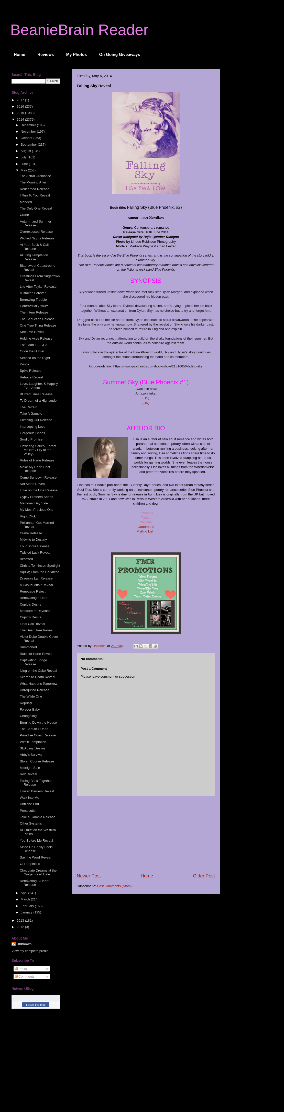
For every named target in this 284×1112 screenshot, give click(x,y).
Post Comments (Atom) (114, 886)
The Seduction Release (37, 319)
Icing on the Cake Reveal (38, 671)
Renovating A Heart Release (34, 883)
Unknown (24, 944)
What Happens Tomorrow (38, 684)
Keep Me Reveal (32, 332)
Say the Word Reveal (35, 857)
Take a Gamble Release (37, 817)
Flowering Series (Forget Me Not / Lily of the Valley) (38, 450)
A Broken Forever (33, 293)
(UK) (146, 403)
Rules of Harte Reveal (36, 654)
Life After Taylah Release (38, 286)
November (29, 131)
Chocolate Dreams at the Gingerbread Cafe (38, 872)
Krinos (24, 364)
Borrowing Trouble (33, 300)
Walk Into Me (29, 798)
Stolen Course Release (37, 761)
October (27, 138)
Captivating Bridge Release (33, 662)
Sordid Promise (31, 439)
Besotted (26, 559)
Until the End (29, 804)
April (24, 893)
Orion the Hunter (32, 351)
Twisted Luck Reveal (35, 552)
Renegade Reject (32, 591)
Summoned (28, 647)
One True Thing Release (38, 325)
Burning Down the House (38, 722)
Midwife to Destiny (33, 539)
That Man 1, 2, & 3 (33, 345)
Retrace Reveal (31, 377)
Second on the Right (35, 358)
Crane (24, 215)
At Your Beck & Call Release (34, 247)
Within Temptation (33, 742)
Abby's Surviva (31, 755)
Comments (25, 976)
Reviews (45, 54)
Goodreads (146, 527)
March (26, 899)
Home (19, 54)
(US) (146, 398)
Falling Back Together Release (36, 783)
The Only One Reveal (36, 208)
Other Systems (31, 823)
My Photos (76, 54)
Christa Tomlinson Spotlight (40, 565)
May (24, 170)
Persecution (28, 811)
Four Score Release (34, 546)
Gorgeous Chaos (32, 433)
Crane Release (31, 533)
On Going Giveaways (119, 54)
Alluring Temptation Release (34, 257)
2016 (21, 106)
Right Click (28, 516)
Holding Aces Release (36, 338)
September (29, 144)
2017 (21, 100)
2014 (21, 119)
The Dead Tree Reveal (36, 630)
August (26, 151)
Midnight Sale (30, 768)
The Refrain (28, 407)
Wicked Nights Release (37, 238)
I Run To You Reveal (35, 195)
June (25, 164)
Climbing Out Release (36, 420)
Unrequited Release (34, 690)
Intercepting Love (32, 426)
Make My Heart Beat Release (35, 469)
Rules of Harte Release (37, 460)
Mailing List (145, 531)
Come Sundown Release (38, 477)
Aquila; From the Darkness (39, 572)
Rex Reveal (28, 774)
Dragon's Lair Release (36, 578)
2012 (21, 927)
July (24, 157)
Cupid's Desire (30, 604)
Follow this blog (36, 1004)
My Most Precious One (36, 510)
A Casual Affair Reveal (36, 585)
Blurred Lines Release (36, 394)
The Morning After (33, 182)
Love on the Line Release (38, 490)
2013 (21, 920)
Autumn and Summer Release (35, 223)
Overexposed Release (36, 232)
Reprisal (26, 703)
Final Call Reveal (32, 624)
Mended (26, 202)
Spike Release (30, 371)
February (28, 906)
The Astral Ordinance (35, 176)
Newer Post (89, 875)
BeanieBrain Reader (79, 29)
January (27, 912)
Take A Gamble (31, 413)
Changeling (28, 716)
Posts (21, 969)
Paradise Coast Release (38, 735)
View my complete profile (30, 951)
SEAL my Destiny (33, 748)
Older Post (204, 875)
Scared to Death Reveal (37, 677)
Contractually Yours (34, 306)
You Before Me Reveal (36, 840)
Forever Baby (30, 709)
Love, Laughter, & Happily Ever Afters (39, 386)
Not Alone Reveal (32, 484)
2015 (21, 113)
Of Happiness (30, 864)
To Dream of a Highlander (39, 400)
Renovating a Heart (34, 598)
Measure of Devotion (35, 611)
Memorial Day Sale (34, 503)
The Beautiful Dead (34, 729)
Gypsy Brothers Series (36, 497)
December (29, 125)
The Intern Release (34, 312)
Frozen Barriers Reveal (37, 791)
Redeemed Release (34, 189)
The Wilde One (31, 696)
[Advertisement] (145, 834)
